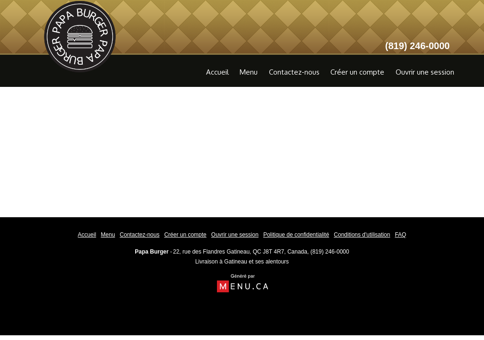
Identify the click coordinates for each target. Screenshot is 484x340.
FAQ (400, 234)
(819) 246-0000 (330, 251)
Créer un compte (357, 72)
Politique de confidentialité (296, 234)
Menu (249, 72)
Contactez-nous (294, 72)
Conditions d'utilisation (362, 234)
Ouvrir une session (425, 72)
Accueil (217, 72)
